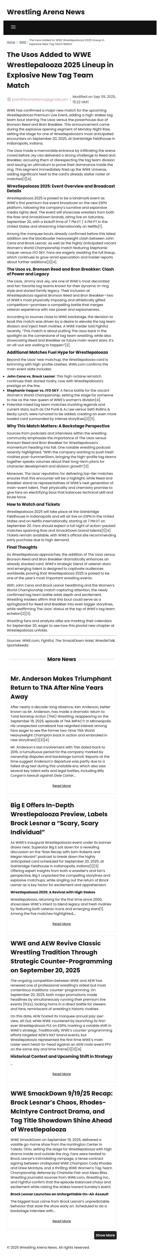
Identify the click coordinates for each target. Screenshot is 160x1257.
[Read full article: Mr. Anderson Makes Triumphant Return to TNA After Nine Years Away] (62, 732)
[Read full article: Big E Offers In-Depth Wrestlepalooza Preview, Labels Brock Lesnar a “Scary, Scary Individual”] (62, 864)
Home (11, 42)
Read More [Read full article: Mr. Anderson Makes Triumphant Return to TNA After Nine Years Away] (62, 785)
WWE (22, 42)
